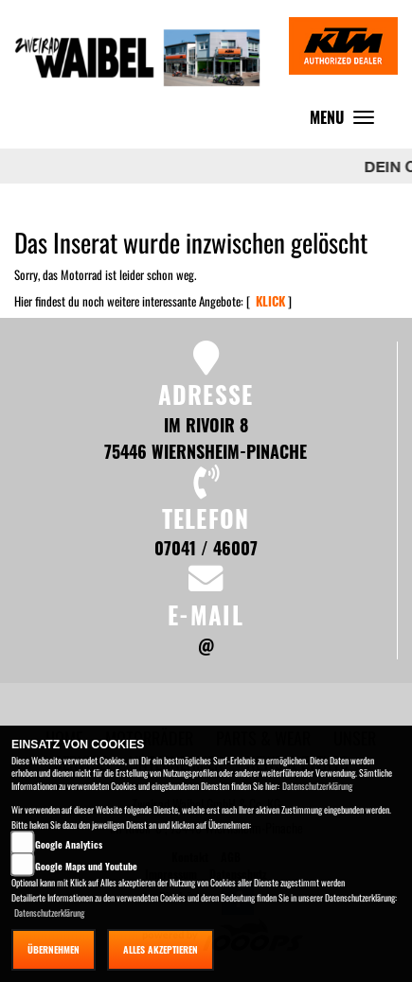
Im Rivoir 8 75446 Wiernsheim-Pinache (205, 438)
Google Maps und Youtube (86, 866)
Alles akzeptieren (160, 949)
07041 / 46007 (206, 547)
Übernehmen (53, 949)
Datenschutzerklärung (317, 786)
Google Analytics (68, 844)
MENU (347, 121)
